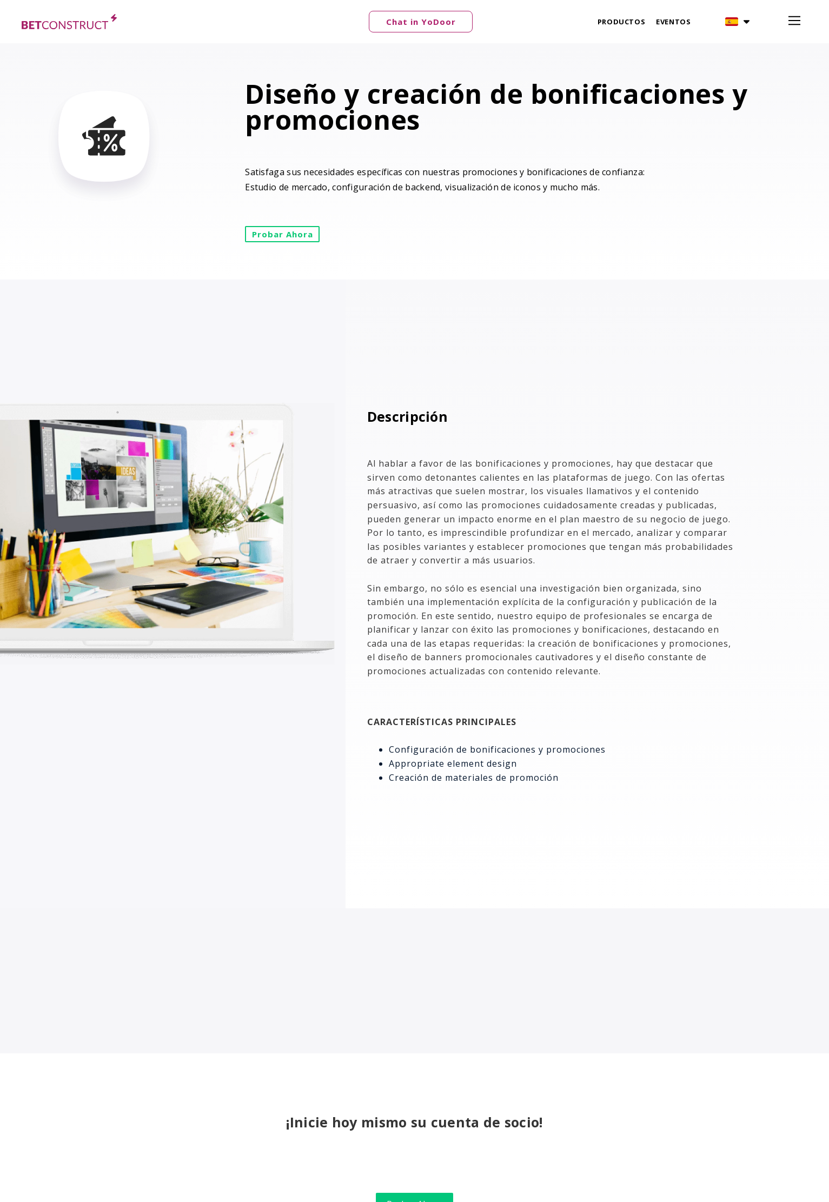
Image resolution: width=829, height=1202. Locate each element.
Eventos (673, 21)
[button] (421, 21)
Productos (621, 21)
